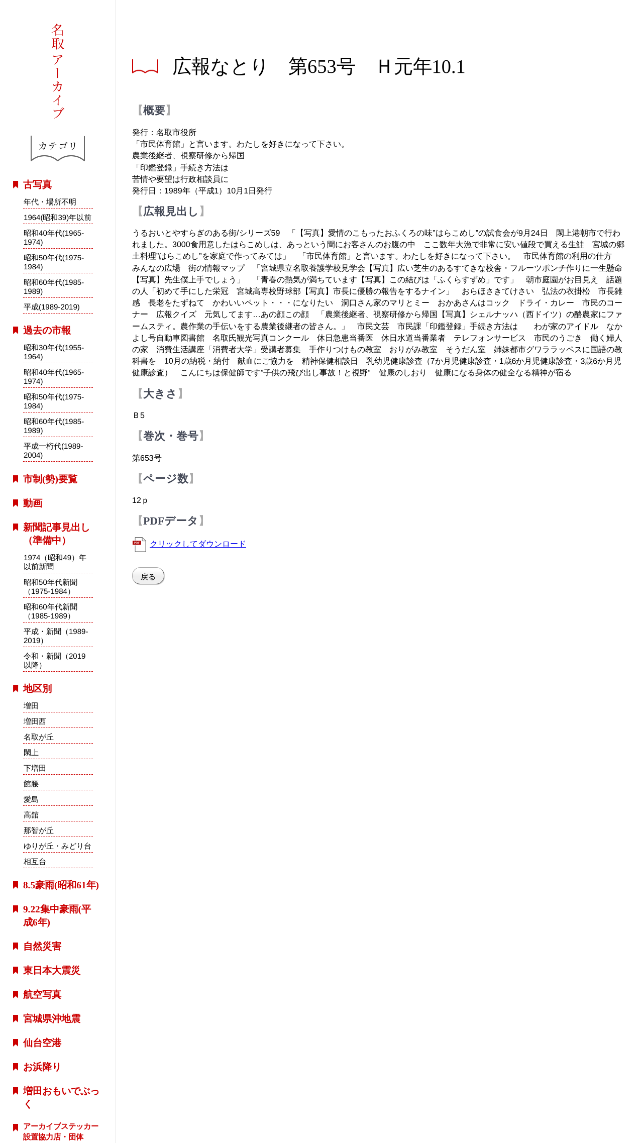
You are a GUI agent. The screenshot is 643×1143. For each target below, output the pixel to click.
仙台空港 (42, 1042)
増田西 (35, 721)
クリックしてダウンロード (198, 543)
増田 (31, 705)
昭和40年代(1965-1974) (54, 237)
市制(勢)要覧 (50, 479)
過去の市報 (47, 330)
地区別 (37, 688)
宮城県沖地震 (51, 1018)
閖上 (31, 752)
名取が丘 (39, 737)
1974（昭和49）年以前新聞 (55, 561)
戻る (148, 576)
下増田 (35, 768)
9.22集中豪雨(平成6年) (57, 915)
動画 (32, 503)
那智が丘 (39, 830)
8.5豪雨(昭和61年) (61, 885)
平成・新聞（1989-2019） (56, 636)
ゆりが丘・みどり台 (57, 846)
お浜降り (42, 1067)
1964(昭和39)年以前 (57, 217)
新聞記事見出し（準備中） (56, 534)
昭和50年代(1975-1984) (54, 262)
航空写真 (42, 994)
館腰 (31, 783)
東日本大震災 (51, 970)
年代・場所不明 (50, 201)
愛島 (31, 799)
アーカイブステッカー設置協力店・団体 (60, 1131)
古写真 (37, 184)
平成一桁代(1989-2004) (53, 451)
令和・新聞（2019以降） (55, 660)
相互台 (34, 861)
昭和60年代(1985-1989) (54, 286)
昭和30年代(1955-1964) (54, 352)
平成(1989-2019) (52, 306)
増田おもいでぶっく (61, 1097)
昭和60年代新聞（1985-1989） (50, 610)
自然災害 (42, 946)
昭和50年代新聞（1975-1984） (50, 586)
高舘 (31, 814)
